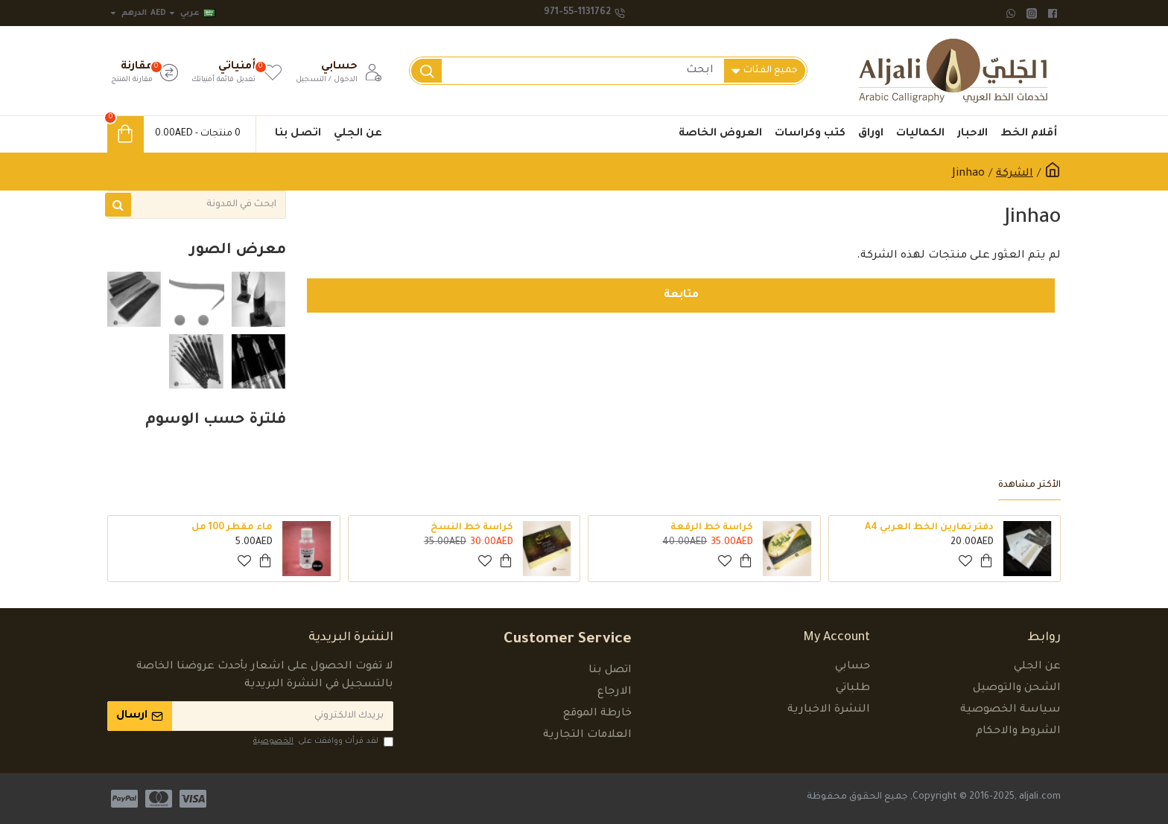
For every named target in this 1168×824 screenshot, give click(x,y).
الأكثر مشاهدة (1029, 485)
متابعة (681, 295)
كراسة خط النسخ (472, 528)
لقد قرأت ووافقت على (322, 741)
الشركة (1014, 174)
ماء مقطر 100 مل (232, 528)
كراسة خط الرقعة (711, 528)
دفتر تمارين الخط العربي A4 (929, 528)
